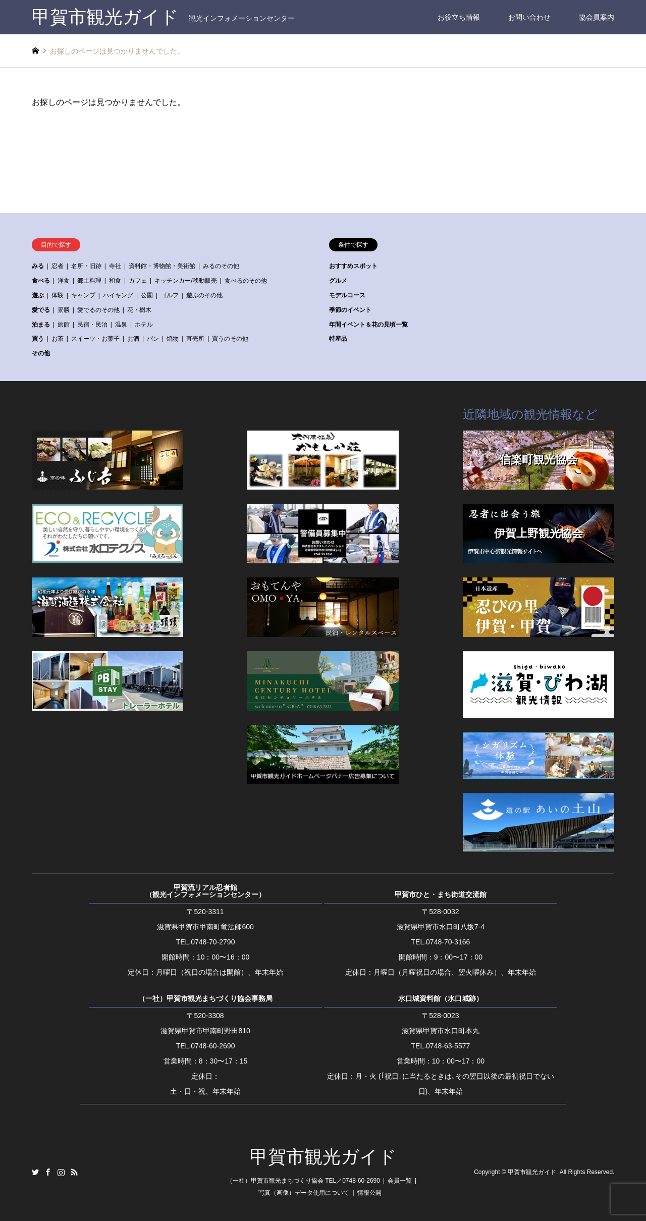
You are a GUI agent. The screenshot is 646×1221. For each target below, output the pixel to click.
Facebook (47, 1172)
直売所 (195, 338)
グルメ (338, 280)
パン (153, 338)
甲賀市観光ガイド (323, 1157)
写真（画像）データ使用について (303, 1192)
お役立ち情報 (459, 17)
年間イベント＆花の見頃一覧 (368, 324)
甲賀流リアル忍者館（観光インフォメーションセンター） (205, 890)
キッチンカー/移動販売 (185, 280)
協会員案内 (596, 17)
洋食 (64, 280)
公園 (147, 295)
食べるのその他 (246, 280)
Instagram (61, 1172)
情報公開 (369, 1192)
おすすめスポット (353, 266)
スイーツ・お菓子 (95, 338)
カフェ (138, 280)
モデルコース (347, 295)
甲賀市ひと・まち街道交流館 (441, 894)
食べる (41, 280)
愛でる (41, 309)
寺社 (115, 266)
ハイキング (118, 295)
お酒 (133, 338)
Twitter (35, 1172)
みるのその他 (221, 266)
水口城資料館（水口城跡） (440, 998)
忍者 (57, 266)
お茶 (57, 338)
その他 (41, 353)
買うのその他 (230, 338)
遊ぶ (38, 295)
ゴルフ (169, 295)
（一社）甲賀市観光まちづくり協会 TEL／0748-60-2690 (303, 1180)
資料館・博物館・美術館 (162, 266)
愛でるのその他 (98, 309)
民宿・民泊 (92, 324)
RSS (74, 1172)
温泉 (121, 324)
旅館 (64, 324)
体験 (57, 295)
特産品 (338, 338)
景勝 (64, 309)
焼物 (173, 338)
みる (38, 266)
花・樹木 (139, 309)
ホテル (144, 324)
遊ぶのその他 (204, 295)
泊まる (41, 324)
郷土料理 (89, 280)
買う (38, 338)
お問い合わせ (529, 17)
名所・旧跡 (86, 266)
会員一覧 (400, 1180)
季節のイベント (350, 309)
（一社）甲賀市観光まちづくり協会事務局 (205, 998)
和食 (115, 280)
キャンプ (83, 295)
